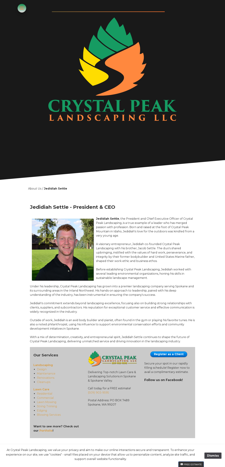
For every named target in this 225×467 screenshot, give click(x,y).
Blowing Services (49, 414)
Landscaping (43, 365)
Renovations (45, 377)
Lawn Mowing (46, 402)
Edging (42, 410)
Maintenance (46, 373)
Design (42, 369)
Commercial (45, 398)
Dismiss (213, 455)
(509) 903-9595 (98, 392)
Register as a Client (169, 354)
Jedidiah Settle (55, 188)
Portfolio (46, 430)
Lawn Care (41, 389)
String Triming (47, 406)
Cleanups (43, 382)
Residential (44, 393)
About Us (34, 188)
